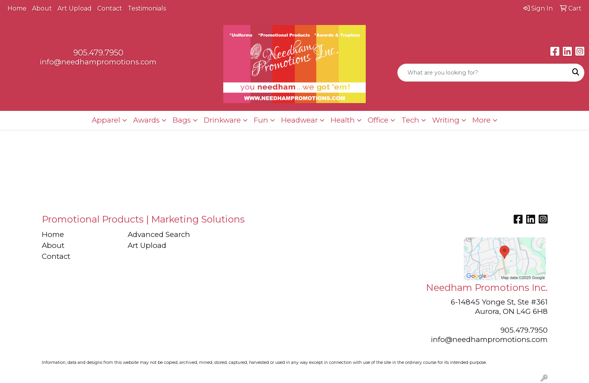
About (42, 8)
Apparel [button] (106, 120)
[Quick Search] (482, 73)
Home (17, 8)
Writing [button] (445, 120)
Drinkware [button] (222, 120)
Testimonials (147, 8)
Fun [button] (261, 120)
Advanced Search (159, 234)
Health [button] (343, 120)
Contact (109, 8)
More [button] (481, 120)
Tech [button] (410, 120)
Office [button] (378, 120)
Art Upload (74, 8)
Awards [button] (146, 120)
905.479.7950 (98, 52)
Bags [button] (182, 120)
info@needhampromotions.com (98, 61)
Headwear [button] (299, 120)
